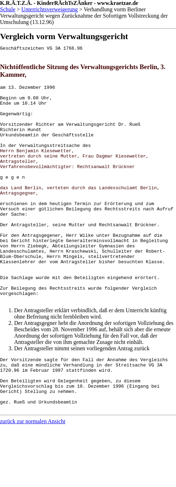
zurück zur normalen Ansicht (32, 477)
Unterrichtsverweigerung (50, 9)
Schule (8, 9)
